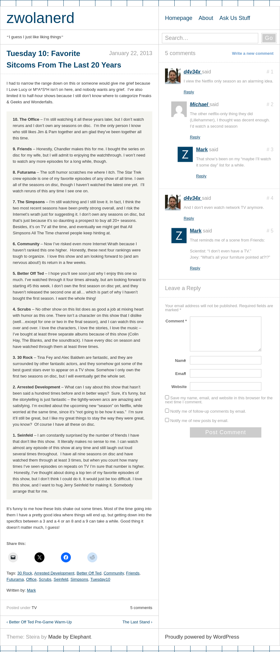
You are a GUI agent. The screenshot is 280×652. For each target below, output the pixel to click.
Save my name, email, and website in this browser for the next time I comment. (219, 400)
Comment (176, 321)
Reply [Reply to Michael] (195, 137)
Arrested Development (54, 573)
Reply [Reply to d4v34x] (189, 92)
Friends (132, 573)
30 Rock (24, 573)
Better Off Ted (88, 573)
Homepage (178, 18)
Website (179, 387)
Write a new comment (252, 53)
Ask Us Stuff (234, 18)
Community (113, 573)
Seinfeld (61, 579)
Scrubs (45, 579)
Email (181, 374)
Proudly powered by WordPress (202, 637)
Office (31, 579)
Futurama (15, 579)
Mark (31, 590)
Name (181, 361)
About (206, 18)
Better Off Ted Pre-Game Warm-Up (39, 622)
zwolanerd (41, 18)
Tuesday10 (100, 579)
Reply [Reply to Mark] (201, 176)
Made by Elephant (69, 637)
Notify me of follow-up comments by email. (208, 411)
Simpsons (79, 579)
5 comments (141, 607)
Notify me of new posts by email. (199, 420)
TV (34, 607)
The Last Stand (137, 622)
